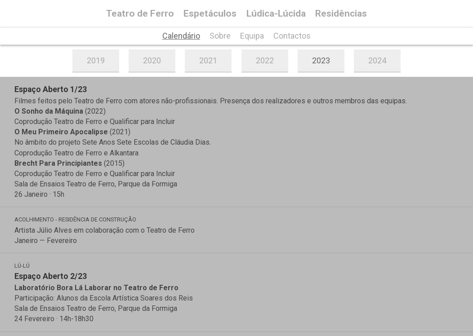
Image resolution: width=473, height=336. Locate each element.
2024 (377, 60)
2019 (96, 60)
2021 (208, 60)
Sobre (220, 36)
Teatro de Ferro (140, 13)
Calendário (181, 36)
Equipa (252, 36)
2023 (321, 60)
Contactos (292, 36)
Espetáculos (209, 13)
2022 (265, 60)
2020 (152, 60)
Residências (341, 13)
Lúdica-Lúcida (276, 13)
